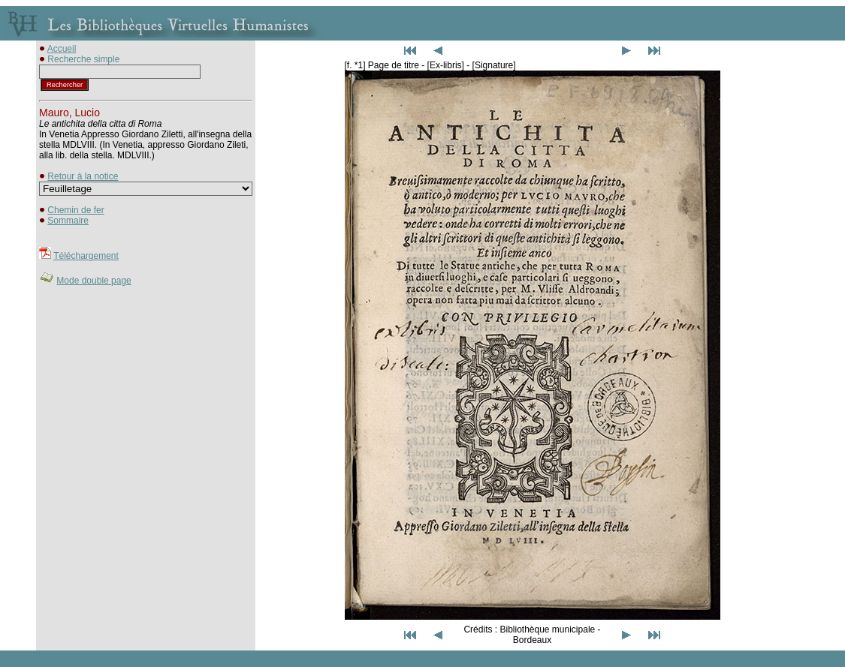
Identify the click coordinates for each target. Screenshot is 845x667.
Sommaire (68, 220)
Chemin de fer (75, 210)
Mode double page (93, 280)
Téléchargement (86, 256)
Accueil (62, 49)
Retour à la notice (82, 176)
